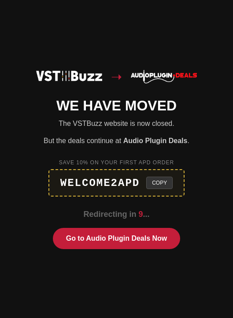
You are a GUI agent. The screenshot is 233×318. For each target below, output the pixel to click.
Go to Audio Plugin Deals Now (116, 238)
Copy (159, 183)
